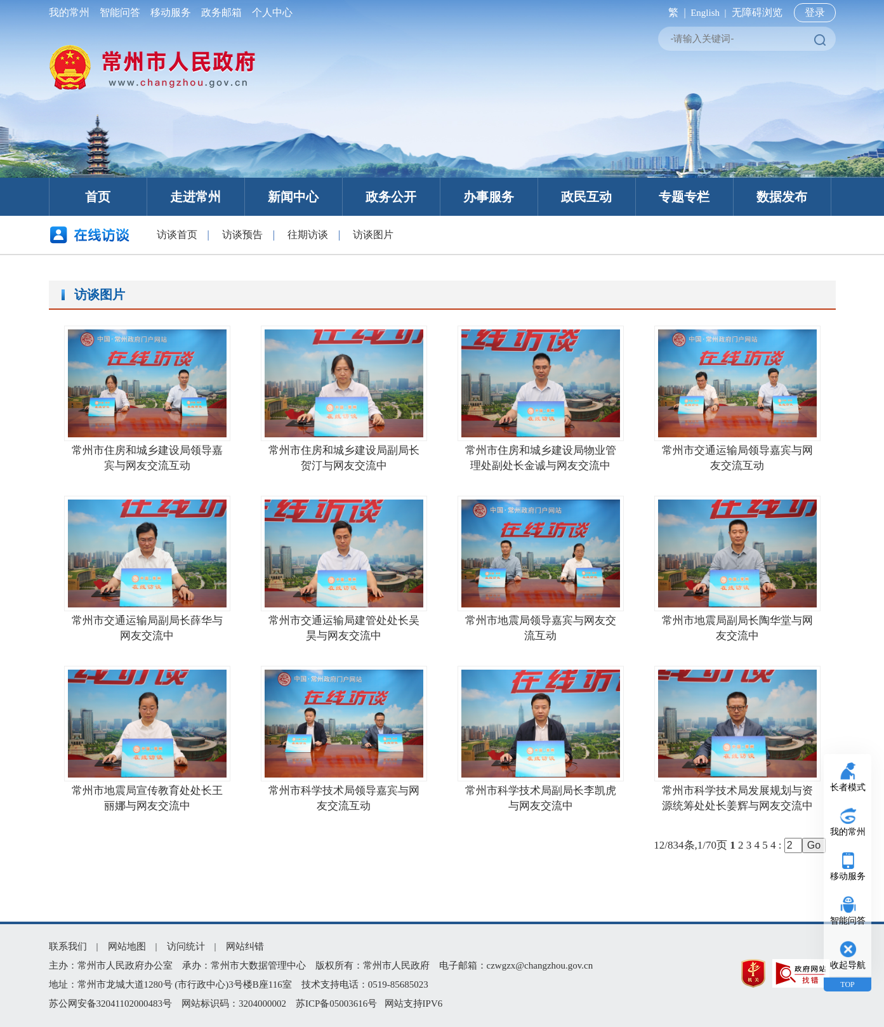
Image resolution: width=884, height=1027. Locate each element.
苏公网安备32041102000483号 (110, 1003)
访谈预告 (242, 234)
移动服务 (170, 12)
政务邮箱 (221, 12)
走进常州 (195, 197)
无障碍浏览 (757, 12)
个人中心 (270, 12)
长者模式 (848, 787)
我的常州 (72, 12)
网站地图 (127, 946)
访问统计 (186, 946)
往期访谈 (307, 234)
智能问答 (120, 12)
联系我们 (68, 946)
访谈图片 (373, 234)
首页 (97, 197)
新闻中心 (293, 197)
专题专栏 (684, 197)
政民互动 (586, 197)
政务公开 (391, 197)
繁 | (674, 12)
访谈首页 (177, 234)
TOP (847, 984)
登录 (815, 12)
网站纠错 (245, 946)
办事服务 (488, 197)
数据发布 (781, 197)
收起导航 (848, 965)
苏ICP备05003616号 (336, 1003)
